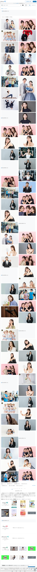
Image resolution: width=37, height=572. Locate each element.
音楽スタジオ (9, 483)
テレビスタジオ (19, 485)
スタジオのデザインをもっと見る (31, 513)
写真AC (2, 8)
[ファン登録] (16, 571)
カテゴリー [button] (34, 5)
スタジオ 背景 (12, 485)
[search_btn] (30, 5)
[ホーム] (12, 571)
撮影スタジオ (17, 483)
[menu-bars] (2, 5)
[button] (28, 1)
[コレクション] (20, 571)
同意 (31, 569)
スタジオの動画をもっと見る (31, 557)
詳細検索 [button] (26, 5)
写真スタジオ (4, 485)
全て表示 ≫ (34, 485)
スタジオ (5, 8)
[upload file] (22, 5)
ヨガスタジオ (24, 483)
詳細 (29, 569)
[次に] (24, 488)
